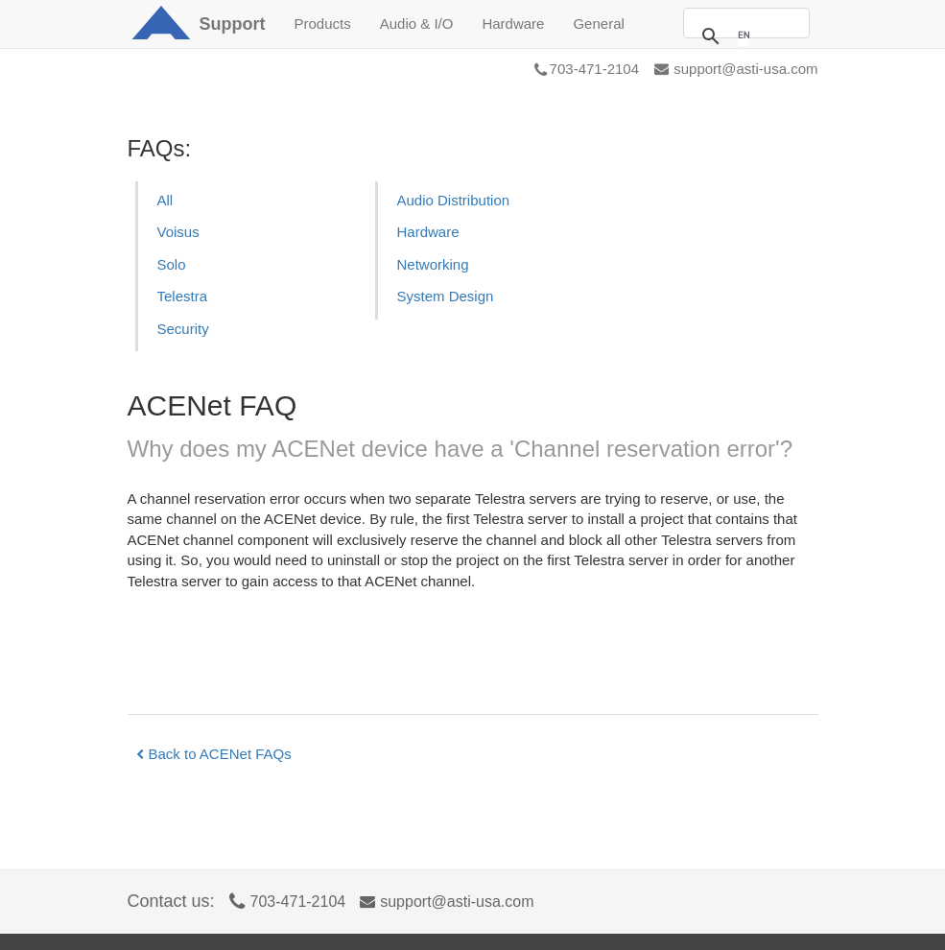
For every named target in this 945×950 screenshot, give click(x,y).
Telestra (182, 296)
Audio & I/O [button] (417, 23)
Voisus (178, 232)
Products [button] (323, 23)
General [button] (598, 23)
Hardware (428, 232)
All (165, 200)
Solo (171, 264)
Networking (433, 264)
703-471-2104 (586, 68)
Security (183, 329)
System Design (445, 296)
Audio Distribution (453, 200)
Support (233, 24)
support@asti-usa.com (735, 68)
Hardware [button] (513, 23)
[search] (743, 35)
